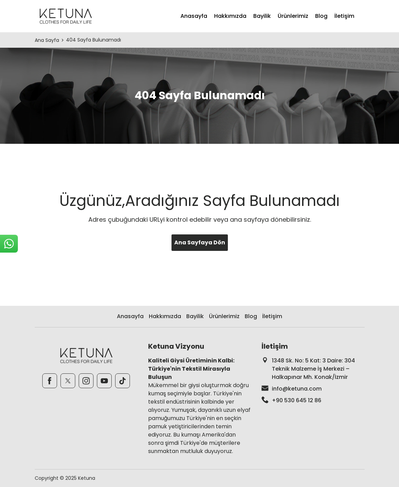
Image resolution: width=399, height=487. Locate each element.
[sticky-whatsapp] (9, 244)
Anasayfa (193, 16)
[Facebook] (49, 380)
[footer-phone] (313, 400)
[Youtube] (104, 380)
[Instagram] (86, 380)
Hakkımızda (230, 16)
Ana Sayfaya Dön (199, 242)
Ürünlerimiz (293, 16)
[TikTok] (122, 380)
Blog (321, 16)
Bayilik (262, 16)
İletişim (344, 16)
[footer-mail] (313, 389)
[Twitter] (67, 380)
